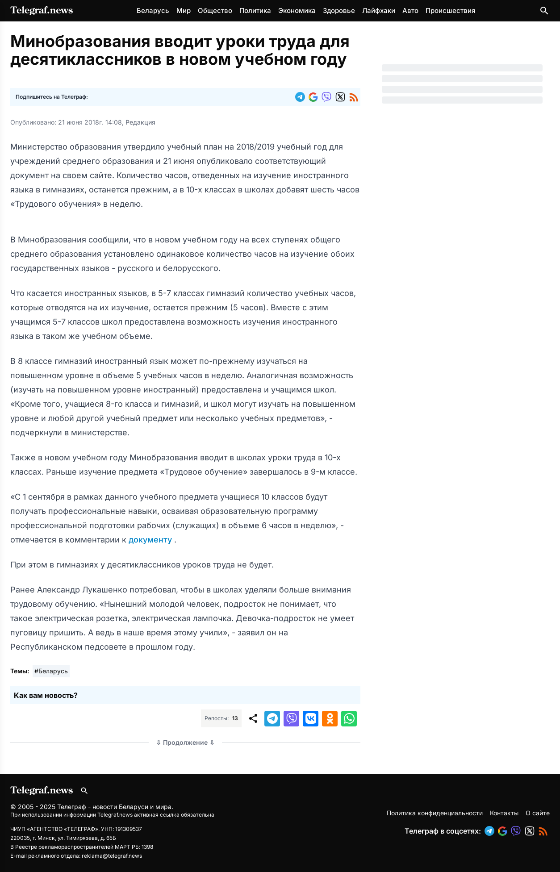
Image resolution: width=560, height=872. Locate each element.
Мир (183, 10)
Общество (215, 10)
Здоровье (339, 10)
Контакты (504, 813)
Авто (410, 10)
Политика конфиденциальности (435, 813)
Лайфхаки (378, 10)
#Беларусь (51, 671)
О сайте (538, 813)
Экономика (297, 10)
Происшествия (450, 10)
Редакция (140, 122)
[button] (302, 97)
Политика (255, 10)
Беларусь (153, 10)
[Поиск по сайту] (544, 10)
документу (151, 539)
